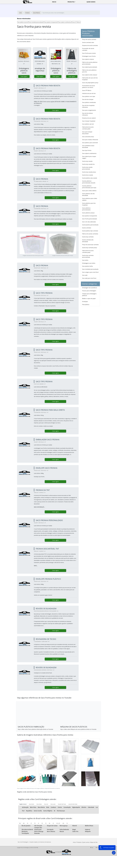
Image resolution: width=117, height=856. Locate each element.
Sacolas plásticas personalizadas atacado (88, 182)
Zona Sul (46, 804)
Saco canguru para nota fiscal (90, 272)
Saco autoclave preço (88, 136)
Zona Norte (31, 804)
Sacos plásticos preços (88, 213)
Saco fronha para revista (89, 53)
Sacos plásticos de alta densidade (88, 194)
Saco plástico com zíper (88, 96)
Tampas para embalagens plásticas (89, 294)
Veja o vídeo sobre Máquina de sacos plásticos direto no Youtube (78, 729)
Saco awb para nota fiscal (89, 278)
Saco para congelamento (89, 110)
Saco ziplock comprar (88, 59)
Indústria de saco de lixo (89, 93)
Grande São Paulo (62, 804)
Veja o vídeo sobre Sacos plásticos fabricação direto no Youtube (35, 729)
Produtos (71, 2)
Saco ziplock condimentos (65, 22)
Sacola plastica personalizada (90, 225)
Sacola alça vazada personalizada (87, 168)
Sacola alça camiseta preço (89, 247)
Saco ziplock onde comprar (89, 75)
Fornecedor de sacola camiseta (88, 49)
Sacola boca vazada (87, 175)
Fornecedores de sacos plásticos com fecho (88, 86)
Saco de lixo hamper (87, 99)
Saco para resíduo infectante (90, 139)
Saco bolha (85, 260)
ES (27, 823)
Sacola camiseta (86, 228)
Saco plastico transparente (50, 22)
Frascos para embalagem (89, 291)
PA (67, 823)
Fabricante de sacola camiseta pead (87, 251)
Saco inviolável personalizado (36, 22)
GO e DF (58, 823)
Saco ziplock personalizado (89, 67)
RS (42, 823)
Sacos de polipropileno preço (90, 82)
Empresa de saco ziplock (89, 118)
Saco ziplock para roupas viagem (89, 157)
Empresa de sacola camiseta (90, 45)
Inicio (54, 2)
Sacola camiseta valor (88, 42)
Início (74, 842)
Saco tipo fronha (86, 150)
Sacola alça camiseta (87, 237)
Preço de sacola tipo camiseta (90, 244)
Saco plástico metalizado (89, 102)
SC (38, 823)
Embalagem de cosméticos (89, 288)
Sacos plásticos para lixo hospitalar (89, 204)
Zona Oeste (39, 804)
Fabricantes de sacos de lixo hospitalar (90, 78)
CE (53, 823)
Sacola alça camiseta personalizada (87, 256)
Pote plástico (85, 304)
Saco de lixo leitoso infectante (87, 114)
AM (63, 823)
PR (34, 823)
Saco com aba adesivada (89, 222)
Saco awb (84, 275)
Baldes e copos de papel (89, 298)
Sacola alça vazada (87, 161)
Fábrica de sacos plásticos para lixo (89, 71)
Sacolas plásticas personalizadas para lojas (89, 186)
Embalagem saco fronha (89, 56)
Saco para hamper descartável (87, 132)
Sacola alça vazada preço (89, 172)
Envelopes (85, 301)
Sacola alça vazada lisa (88, 164)
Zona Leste (53, 804)
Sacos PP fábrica (76, 22)
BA (49, 823)
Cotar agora (24, 76)
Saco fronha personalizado (89, 219)
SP (31, 823)
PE (45, 823)
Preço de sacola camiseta (89, 39)
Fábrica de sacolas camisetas (90, 234)
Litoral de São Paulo (72, 804)
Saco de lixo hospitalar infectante (88, 106)
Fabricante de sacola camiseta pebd (87, 128)
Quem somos (91, 2)
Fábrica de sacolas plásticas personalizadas (89, 63)
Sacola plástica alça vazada (89, 178)
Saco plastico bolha (87, 266)
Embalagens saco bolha (88, 263)
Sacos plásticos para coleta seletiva (89, 199)
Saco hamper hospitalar (88, 121)
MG (24, 823)
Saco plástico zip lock (23, 22)
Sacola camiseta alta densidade (87, 240)
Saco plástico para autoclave (90, 142)
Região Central (22, 804)
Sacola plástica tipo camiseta (90, 231)
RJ (19, 823)
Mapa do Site (93, 842)
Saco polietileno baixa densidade (88, 146)
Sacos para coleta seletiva (89, 190)
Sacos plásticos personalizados (86, 209)
